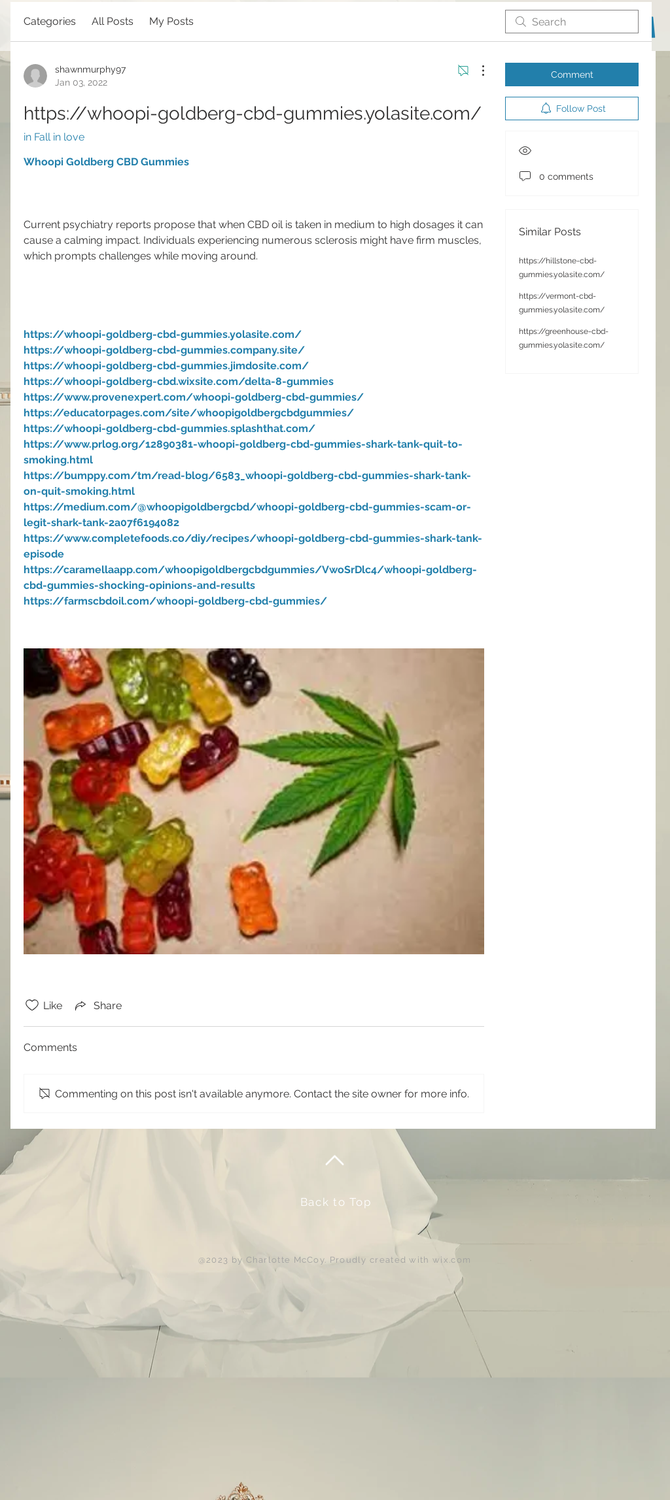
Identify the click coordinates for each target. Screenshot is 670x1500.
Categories (50, 21)
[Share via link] (97, 1005)
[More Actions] (476, 70)
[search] (572, 21)
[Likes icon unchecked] (32, 1005)
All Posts (112, 21)
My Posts (171, 21)
